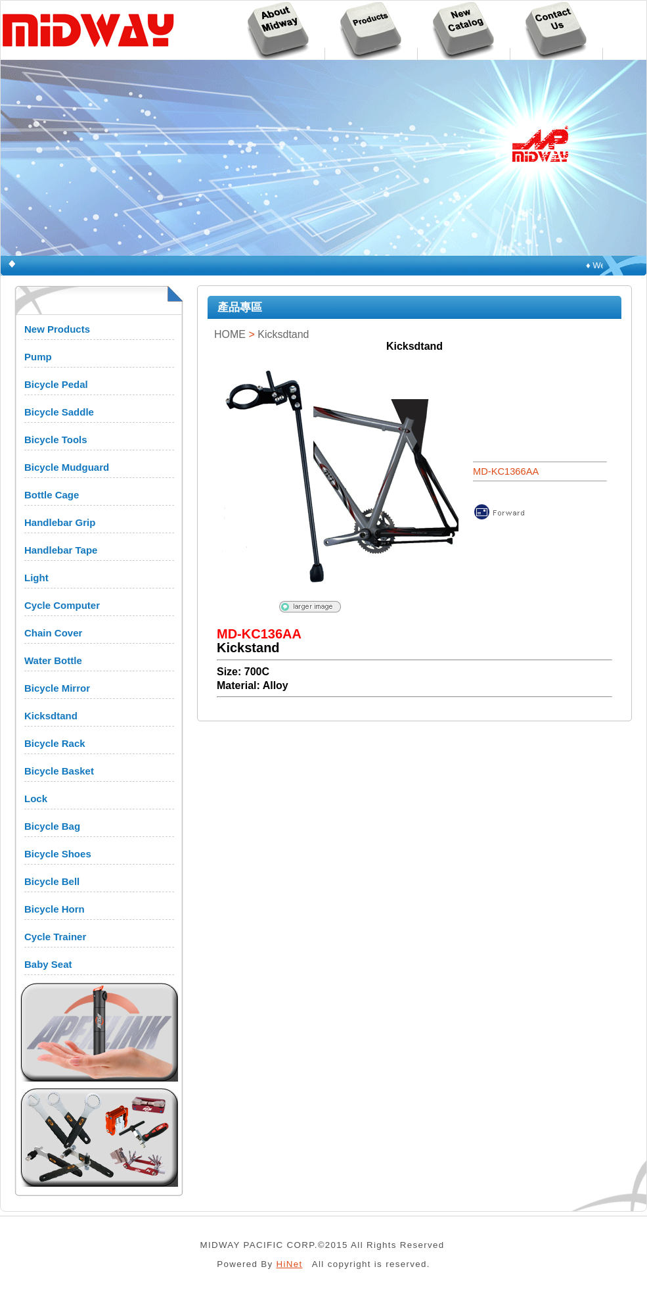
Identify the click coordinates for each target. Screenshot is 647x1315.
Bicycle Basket (59, 771)
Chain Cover (53, 632)
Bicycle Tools (55, 439)
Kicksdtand (51, 715)
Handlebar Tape (60, 550)
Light (36, 577)
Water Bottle (53, 660)
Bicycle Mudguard (66, 467)
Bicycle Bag (52, 826)
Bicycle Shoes (57, 853)
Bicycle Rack (54, 743)
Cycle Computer (62, 605)
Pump (38, 356)
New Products (57, 329)
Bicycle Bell (51, 881)
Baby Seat (48, 964)
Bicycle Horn (54, 909)
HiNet (290, 1264)
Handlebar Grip (59, 522)
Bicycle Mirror (57, 688)
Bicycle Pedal (56, 384)
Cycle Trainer (55, 936)
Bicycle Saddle (59, 412)
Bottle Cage (51, 494)
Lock (35, 798)
